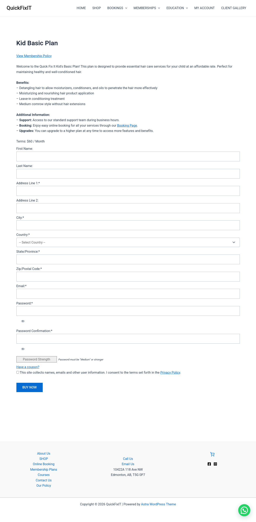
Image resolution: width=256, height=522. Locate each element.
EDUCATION (177, 8)
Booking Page (127, 125)
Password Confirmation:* (34, 331)
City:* (20, 218)
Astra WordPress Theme (158, 504)
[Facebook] (209, 464)
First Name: (24, 149)
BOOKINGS (117, 8)
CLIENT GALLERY (233, 8)
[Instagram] (215, 464)
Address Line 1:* (28, 183)
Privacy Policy (170, 372)
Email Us (128, 464)
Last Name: (24, 166)
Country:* (23, 235)
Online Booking (43, 464)
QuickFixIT (19, 8)
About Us (43, 453)
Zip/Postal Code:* (29, 269)
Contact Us (44, 480)
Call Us (128, 459)
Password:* (24, 303)
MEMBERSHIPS (147, 8)
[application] (125, 8)
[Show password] (23, 321)
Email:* (21, 286)
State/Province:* (28, 251)
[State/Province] (128, 259)
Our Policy (43, 485)
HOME (81, 8)
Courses (44, 475)
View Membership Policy (34, 56)
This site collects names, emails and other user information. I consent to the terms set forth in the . (98, 372)
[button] (244, 510)
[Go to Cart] (212, 455)
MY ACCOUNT (204, 8)
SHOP (96, 8)
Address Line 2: (27, 200)
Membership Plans (43, 469)
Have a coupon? (27, 367)
